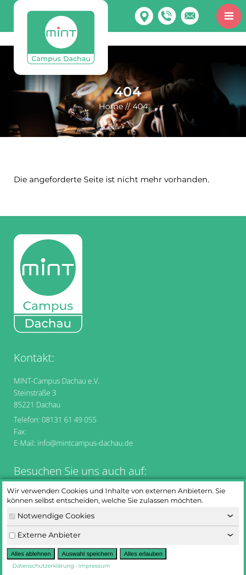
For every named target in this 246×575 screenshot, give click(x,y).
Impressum (94, 565)
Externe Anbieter (44, 535)
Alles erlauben (143, 553)
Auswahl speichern (87, 553)
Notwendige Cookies (52, 516)
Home (111, 106)
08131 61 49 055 (69, 420)
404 (140, 106)
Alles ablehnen (31, 553)
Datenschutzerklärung (43, 565)
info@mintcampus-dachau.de (85, 443)
